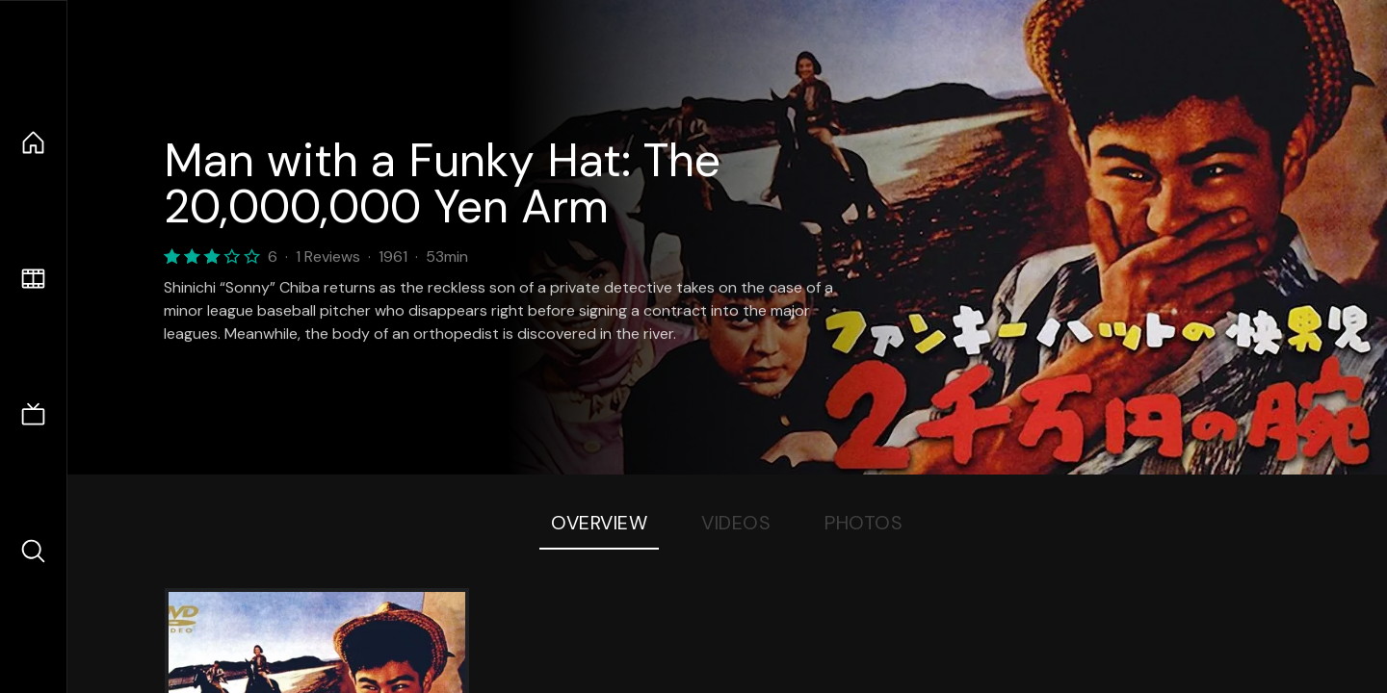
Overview (599, 522)
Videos (736, 522)
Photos (863, 522)
